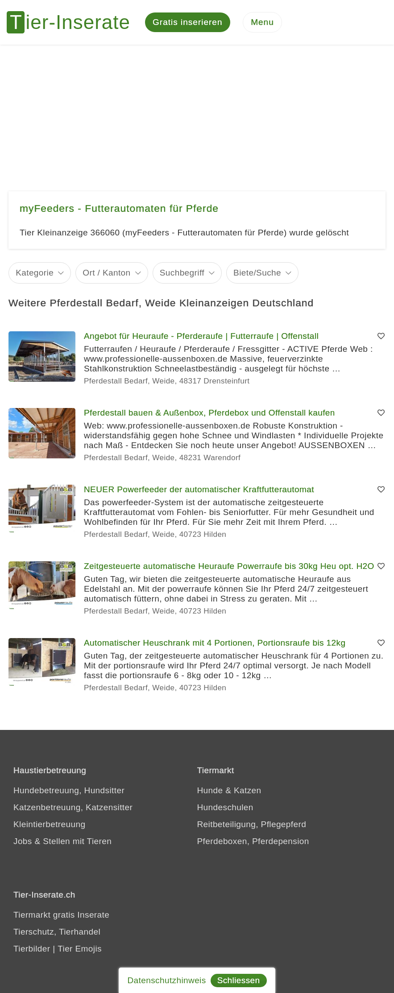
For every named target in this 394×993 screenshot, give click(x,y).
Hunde (210, 790)
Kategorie (35, 272)
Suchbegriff (182, 272)
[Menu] (262, 22)
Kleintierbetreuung (49, 824)
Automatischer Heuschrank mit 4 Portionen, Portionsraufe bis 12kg (214, 642)
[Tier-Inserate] (74, 22)
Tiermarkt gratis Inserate (61, 914)
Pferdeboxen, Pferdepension (253, 841)
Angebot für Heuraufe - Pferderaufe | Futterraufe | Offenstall (201, 336)
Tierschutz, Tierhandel (56, 931)
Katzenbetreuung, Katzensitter (73, 807)
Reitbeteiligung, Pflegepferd (252, 824)
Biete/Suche (257, 272)
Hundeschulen (225, 807)
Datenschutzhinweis (166, 980)
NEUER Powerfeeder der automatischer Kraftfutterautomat (199, 489)
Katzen (247, 790)
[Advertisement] (197, 111)
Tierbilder (31, 948)
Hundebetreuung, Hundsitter (68, 790)
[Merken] (381, 336)
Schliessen (238, 980)
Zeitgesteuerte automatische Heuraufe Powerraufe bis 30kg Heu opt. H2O (229, 566)
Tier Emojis (80, 948)
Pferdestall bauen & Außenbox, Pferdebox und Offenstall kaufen (209, 412)
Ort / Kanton (106, 272)
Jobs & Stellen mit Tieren (62, 841)
